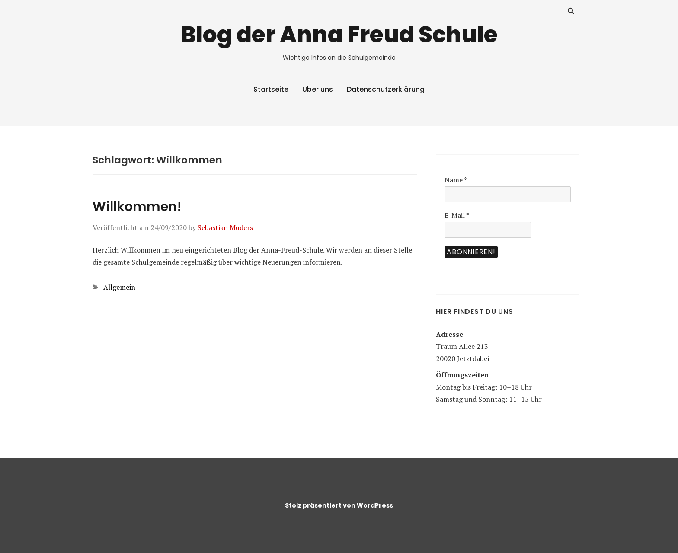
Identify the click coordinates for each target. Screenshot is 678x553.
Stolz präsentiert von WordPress (339, 505)
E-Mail (457, 215)
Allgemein (119, 287)
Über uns (317, 89)
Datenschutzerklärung (386, 89)
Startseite (270, 89)
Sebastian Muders (225, 227)
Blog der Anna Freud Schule (339, 34)
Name (456, 180)
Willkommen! (137, 207)
